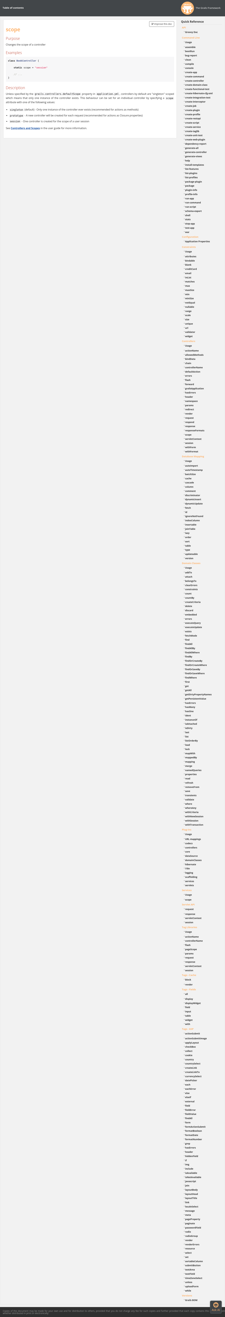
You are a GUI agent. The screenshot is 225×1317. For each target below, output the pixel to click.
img (187, 1164)
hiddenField (191, 1156)
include (189, 1168)
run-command (193, 202)
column (189, 486)
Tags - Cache (189, 975)
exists (188, 631)
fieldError (190, 1109)
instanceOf (191, 719)
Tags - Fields (189, 989)
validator (190, 332)
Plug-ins (186, 829)
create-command (194, 76)
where (188, 803)
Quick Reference (192, 22)
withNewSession (194, 816)
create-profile (192, 114)
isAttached (191, 723)
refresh (189, 782)
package (189, 185)
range (188, 311)
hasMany (190, 707)
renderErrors (192, 1244)
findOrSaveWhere (195, 673)
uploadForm (192, 1286)
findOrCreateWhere (196, 665)
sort (187, 541)
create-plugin (192, 110)
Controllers (188, 341)
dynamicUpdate (194, 503)
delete (188, 606)
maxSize (189, 290)
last (187, 732)
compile (189, 63)
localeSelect (191, 1206)
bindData (190, 358)
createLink (191, 1067)
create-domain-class (196, 84)
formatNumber (193, 1139)
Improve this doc (161, 23)
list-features (192, 168)
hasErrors (190, 392)
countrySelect (193, 1063)
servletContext (193, 438)
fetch (188, 507)
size (187, 319)
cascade (189, 482)
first (187, 681)
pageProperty (192, 1219)
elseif (188, 1097)
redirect (189, 409)
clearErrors (191, 585)
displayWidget (193, 1003)
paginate (190, 1223)
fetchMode (191, 635)
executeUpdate (193, 627)
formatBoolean (193, 1130)
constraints (191, 589)
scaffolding (191, 876)
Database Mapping (193, 456)
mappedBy (191, 757)
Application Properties (197, 241)
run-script (190, 206)
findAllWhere (192, 652)
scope (188, 434)
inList (188, 277)
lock (187, 749)
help (187, 160)
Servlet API (188, 904)
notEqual (190, 302)
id (186, 512)
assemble (190, 47)
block (188, 979)
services (189, 881)
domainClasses (193, 860)
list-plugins (191, 173)
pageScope (191, 949)
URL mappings (193, 839)
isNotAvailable (193, 1177)
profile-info (191, 194)
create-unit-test (194, 135)
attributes (190, 256)
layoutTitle (191, 1198)
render (189, 413)
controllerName (194, 367)
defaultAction (192, 371)
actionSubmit (192, 1033)
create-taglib (192, 131)
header (189, 396)
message (190, 1210)
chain (188, 363)
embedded (191, 614)
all (186, 994)
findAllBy (190, 648)
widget (189, 336)
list (187, 736)
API (184, 27)
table (188, 545)
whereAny (190, 807)
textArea (190, 1269)
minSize (189, 298)
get (187, 686)
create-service (193, 126)
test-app (189, 227)
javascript (190, 1181)
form (188, 1122)
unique (189, 323)
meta (188, 1214)
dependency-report (195, 143)
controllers (191, 847)
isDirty (189, 728)
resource (190, 1248)
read (187, 778)
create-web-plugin (195, 139)
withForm (190, 447)
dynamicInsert (193, 499)
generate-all (192, 148)
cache (188, 478)
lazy (187, 533)
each (187, 1084)
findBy (188, 656)
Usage (188, 42)
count (188, 593)
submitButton (193, 1265)
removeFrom (192, 787)
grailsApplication (194, 388)
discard (189, 610)
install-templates (194, 164)
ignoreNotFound (194, 516)
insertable (190, 524)
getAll (188, 690)
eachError (190, 1088)
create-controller (194, 80)
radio (188, 1231)
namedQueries (193, 770)
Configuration (190, 236)
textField (190, 1273)
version (189, 558)
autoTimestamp (194, 469)
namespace (191, 401)
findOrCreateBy (193, 660)
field (187, 1007)
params (189, 405)
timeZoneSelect (193, 1278)
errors (188, 375)
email (188, 273)
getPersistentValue (195, 698)
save (187, 791)
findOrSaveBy (192, 669)
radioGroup (191, 1235)
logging (189, 872)
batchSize (190, 474)
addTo (188, 572)
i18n (187, 868)
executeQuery (193, 622)
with (187, 1024)
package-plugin (193, 181)
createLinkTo (192, 1072)
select (188, 1252)
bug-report (191, 55)
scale (188, 315)
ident (188, 715)
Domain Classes (191, 563)
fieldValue (190, 1114)
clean (188, 59)
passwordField (193, 1227)
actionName (192, 350)
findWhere (191, 677)
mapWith (190, 753)
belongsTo (190, 581)
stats (188, 219)
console (189, 68)
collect (189, 1051)
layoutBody (191, 1189)
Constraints (189, 246)
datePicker (191, 1080)
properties (191, 774)
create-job (190, 105)
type (187, 549)
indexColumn (192, 520)
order (188, 537)
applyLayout (192, 1042)
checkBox (190, 1046)
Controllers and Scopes (25, 128)
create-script (192, 122)
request (189, 417)
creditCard (191, 269)
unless (188, 1282)
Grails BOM (191, 1300)
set (187, 1257)
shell (187, 215)
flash (188, 380)
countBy (189, 597)
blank (188, 264)
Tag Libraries (189, 927)
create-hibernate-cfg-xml (199, 93)
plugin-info (191, 190)
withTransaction (194, 824)
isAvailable (191, 1172)
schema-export (193, 211)
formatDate (191, 1135)
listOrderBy (191, 740)
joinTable (190, 528)
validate (189, 799)
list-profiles (191, 177)
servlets (189, 885)
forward (189, 384)
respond (189, 422)
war (187, 232)
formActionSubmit (195, 1126)
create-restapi (193, 118)
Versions (187, 1295)
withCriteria (192, 812)
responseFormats (194, 430)
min (187, 294)
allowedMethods (194, 354)
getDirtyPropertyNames (198, 694)
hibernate (190, 864)
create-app (191, 72)
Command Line (191, 37)
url (186, 327)
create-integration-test (197, 97)
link (187, 1202)
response (190, 426)
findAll (189, 644)
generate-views (193, 156)
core (187, 851)
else (187, 1093)
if (186, 1160)
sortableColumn (194, 1261)
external (190, 1101)
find (187, 639)
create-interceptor (195, 101)
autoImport (191, 465)
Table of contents (13, 7)
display (189, 998)
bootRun (190, 51)
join (187, 1185)
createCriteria (193, 602)
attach (188, 576)
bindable (190, 260)
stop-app (190, 223)
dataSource (191, 855)
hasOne (189, 711)
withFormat (191, 451)
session (189, 443)
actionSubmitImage (196, 1038)
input (188, 1011)
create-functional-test (197, 89)
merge (188, 765)
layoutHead (191, 1194)
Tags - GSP (188, 1028)
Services (187, 890)
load (187, 744)
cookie (188, 1055)
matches (190, 281)
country (189, 1059)
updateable (191, 554)
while (188, 1290)
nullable (189, 306)
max (187, 285)
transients (191, 795)
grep (187, 1143)
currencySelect (193, 1076)
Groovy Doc (191, 32)
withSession (191, 820)
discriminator (192, 495)
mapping (190, 761)
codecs (189, 843)
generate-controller (196, 152)
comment (190, 491)
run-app (189, 198)
